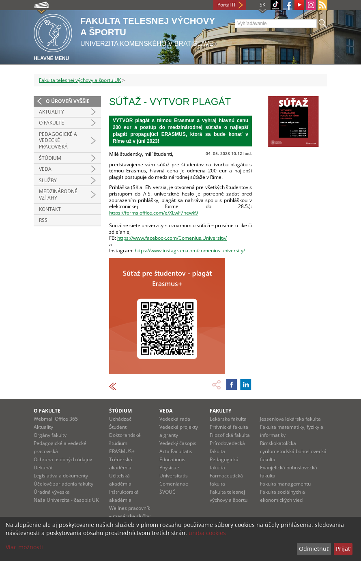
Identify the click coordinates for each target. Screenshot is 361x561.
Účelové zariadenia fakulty (63, 483)
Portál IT (226, 4)
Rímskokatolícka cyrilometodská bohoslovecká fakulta (293, 451)
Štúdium (50, 158)
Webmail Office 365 (56, 418)
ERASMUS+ (122, 451)
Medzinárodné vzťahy (58, 194)
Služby (48, 180)
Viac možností (24, 547)
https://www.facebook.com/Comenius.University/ (172, 237)
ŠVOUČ (167, 491)
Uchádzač (120, 418)
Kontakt (50, 209)
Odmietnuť (314, 548)
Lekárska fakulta (228, 418)
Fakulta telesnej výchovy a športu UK (80, 80)
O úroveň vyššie (68, 101)
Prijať (343, 548)
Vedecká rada (174, 418)
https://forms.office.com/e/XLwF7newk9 (153, 212)
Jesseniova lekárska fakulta (290, 418)
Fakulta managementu (285, 483)
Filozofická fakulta (230, 435)
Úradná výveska (52, 491)
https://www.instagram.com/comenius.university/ (190, 250)
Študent (118, 426)
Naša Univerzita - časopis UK (66, 500)
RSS (43, 220)
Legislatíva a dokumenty (61, 475)
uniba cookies (207, 533)
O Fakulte (51, 122)
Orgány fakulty (50, 435)
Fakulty (220, 410)
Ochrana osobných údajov (63, 459)
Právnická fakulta (229, 426)
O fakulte (47, 410)
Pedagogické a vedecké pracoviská (58, 140)
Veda (45, 169)
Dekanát (43, 467)
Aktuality (51, 111)
